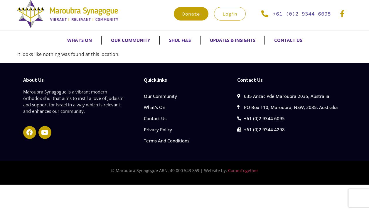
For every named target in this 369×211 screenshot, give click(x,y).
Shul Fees (180, 40)
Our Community (130, 40)
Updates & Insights (232, 40)
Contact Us (288, 40)
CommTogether (243, 170)
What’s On (79, 40)
